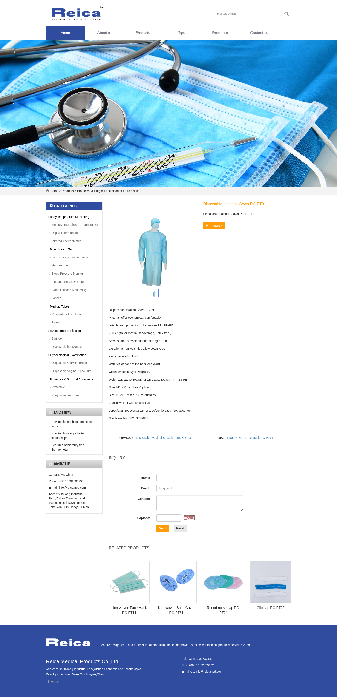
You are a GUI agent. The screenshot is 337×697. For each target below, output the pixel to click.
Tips (181, 33)
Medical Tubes (59, 306)
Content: (144, 499)
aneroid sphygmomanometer (71, 257)
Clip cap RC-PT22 (271, 608)
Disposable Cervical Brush (69, 363)
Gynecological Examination (68, 355)
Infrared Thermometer (66, 241)
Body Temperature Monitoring (69, 217)
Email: (145, 488)
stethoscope (60, 265)
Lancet (56, 298)
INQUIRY (214, 225)
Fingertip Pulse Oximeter (68, 281)
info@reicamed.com (209, 671)
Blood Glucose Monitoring (69, 290)
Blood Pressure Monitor (67, 273)
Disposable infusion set (67, 346)
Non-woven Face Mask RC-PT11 (251, 437)
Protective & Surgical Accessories (99, 191)
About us (104, 33)
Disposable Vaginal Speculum (71, 371)
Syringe (57, 338)
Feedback (220, 33)
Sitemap (53, 681)
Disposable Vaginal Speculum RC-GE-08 (163, 437)
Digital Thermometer (65, 233)
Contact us (259, 33)
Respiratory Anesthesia (67, 314)
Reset (180, 528)
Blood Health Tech (62, 249)
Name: (145, 477)
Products (143, 33)
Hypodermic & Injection (65, 330)
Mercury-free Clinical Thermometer (75, 224)
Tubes (56, 322)
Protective (131, 191)
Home (65, 33)
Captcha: (143, 518)
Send (162, 528)
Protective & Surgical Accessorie (71, 379)
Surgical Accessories (65, 395)
